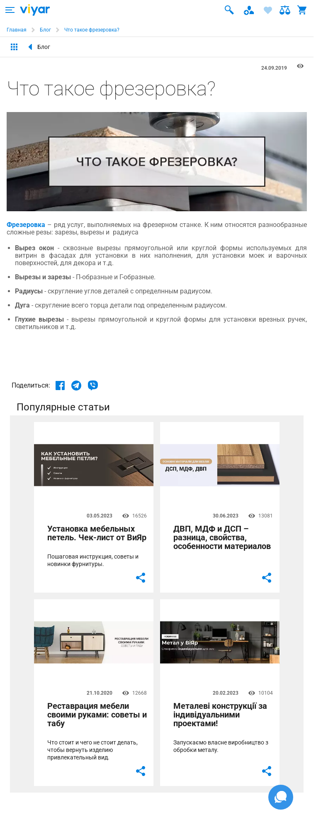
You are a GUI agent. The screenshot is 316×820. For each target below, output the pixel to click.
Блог (45, 30)
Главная (17, 30)
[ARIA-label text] (10, 10)
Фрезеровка (26, 225)
